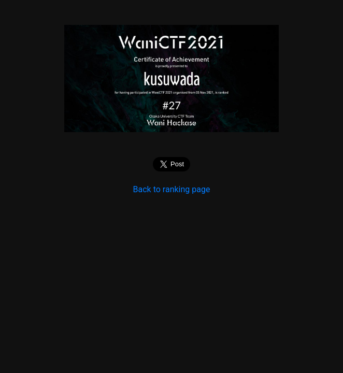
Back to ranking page (171, 189)
